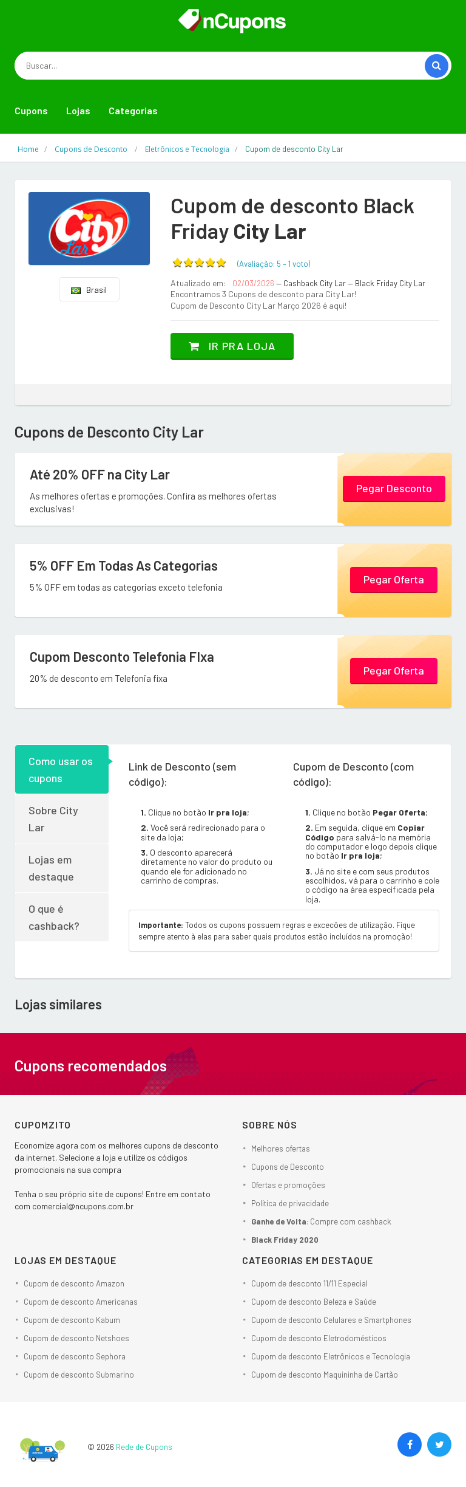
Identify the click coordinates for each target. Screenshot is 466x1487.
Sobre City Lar (53, 818)
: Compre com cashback (321, 1221)
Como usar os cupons (61, 769)
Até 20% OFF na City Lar (100, 474)
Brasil (89, 289)
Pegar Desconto (394, 488)
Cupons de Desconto (287, 1167)
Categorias (133, 110)
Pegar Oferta (393, 579)
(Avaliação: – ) (273, 264)
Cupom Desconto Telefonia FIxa (122, 656)
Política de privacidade (290, 1203)
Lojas (78, 110)
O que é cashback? (54, 917)
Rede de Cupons (144, 1447)
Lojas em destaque (51, 868)
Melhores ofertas (280, 1148)
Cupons (31, 110)
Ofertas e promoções (288, 1185)
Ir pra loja (232, 345)
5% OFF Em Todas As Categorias (124, 565)
